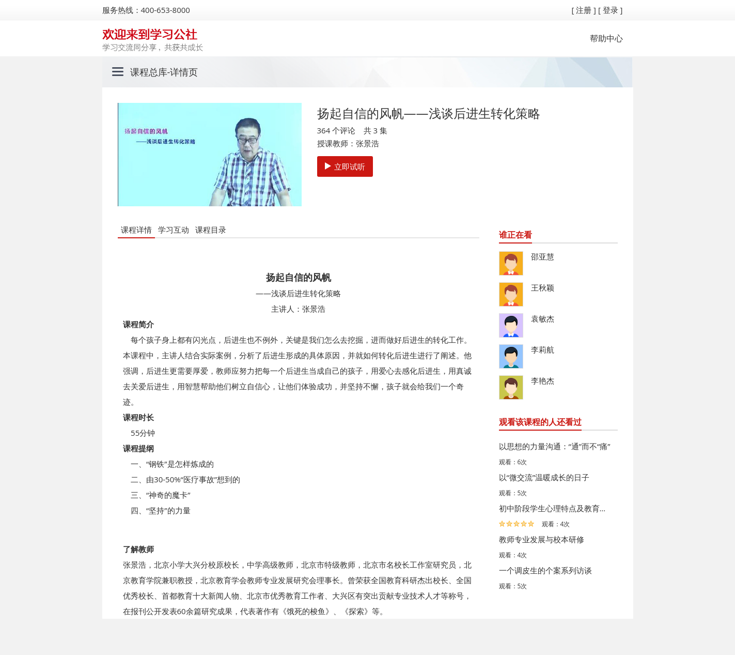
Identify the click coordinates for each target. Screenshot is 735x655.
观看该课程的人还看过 (540, 422)
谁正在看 (515, 234)
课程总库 (148, 72)
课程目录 (210, 229)
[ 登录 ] (610, 10)
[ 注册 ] (583, 10)
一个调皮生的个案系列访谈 (545, 570)
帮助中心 (606, 38)
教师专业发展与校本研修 (541, 539)
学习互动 (173, 229)
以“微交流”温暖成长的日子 (544, 477)
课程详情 (136, 229)
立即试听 (345, 166)
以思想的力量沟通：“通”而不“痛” (555, 446)
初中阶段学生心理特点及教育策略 (556, 508)
